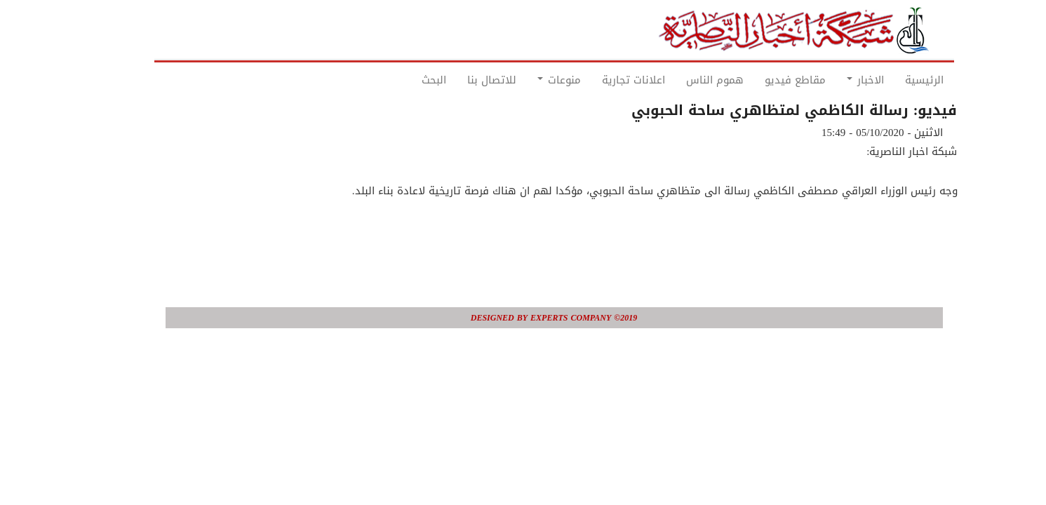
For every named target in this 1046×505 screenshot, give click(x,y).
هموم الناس (684, 80)
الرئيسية (893, 80)
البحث (403, 80)
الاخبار (834, 80)
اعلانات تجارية (602, 80)
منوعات (528, 80)
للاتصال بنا (460, 80)
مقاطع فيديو (764, 80)
